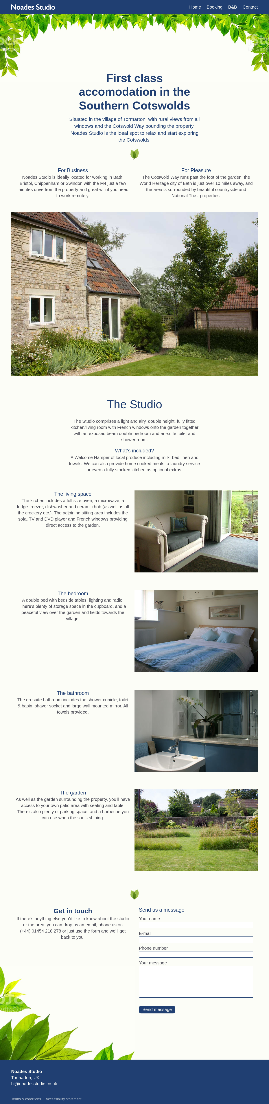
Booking (215, 7)
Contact (250, 7)
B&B (232, 7)
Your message (153, 962)
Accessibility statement (63, 1099)
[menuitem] (195, 7)
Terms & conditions (26, 1099)
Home (195, 7)
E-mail (145, 933)
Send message (157, 1009)
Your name (149, 918)
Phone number (153, 948)
